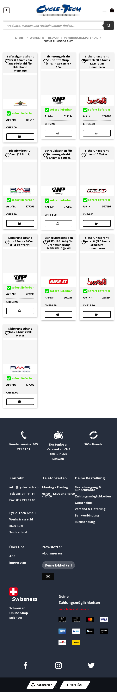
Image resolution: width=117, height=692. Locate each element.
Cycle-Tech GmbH (22, 513)
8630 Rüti (16, 526)
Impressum (17, 562)
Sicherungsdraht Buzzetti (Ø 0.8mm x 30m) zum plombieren (96, 243)
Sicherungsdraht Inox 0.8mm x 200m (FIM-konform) (20, 241)
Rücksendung (85, 522)
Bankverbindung (87, 515)
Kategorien (41, 685)
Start (20, 38)
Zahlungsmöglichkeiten (93, 496)
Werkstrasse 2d (21, 519)
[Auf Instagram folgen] (58, 666)
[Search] (109, 25)
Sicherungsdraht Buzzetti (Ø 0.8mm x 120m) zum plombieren (96, 62)
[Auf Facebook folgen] (25, 666)
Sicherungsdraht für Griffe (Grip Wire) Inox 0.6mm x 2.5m (58, 62)
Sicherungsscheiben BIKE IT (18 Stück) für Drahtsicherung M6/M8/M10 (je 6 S (59, 243)
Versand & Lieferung (90, 509)
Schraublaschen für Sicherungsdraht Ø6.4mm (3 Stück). (58, 154)
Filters (74, 685)
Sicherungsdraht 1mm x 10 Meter (97, 152)
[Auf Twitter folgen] (91, 666)
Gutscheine (83, 503)
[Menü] (104, 10)
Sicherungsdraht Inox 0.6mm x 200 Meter (20, 332)
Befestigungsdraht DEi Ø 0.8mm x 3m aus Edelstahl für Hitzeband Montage (20, 63)
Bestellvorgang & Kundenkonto (88, 488)
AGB (12, 556)
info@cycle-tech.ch (23, 487)
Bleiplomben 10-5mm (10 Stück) (20, 152)
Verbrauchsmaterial (81, 38)
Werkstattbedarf (44, 38)
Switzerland (18, 532)
